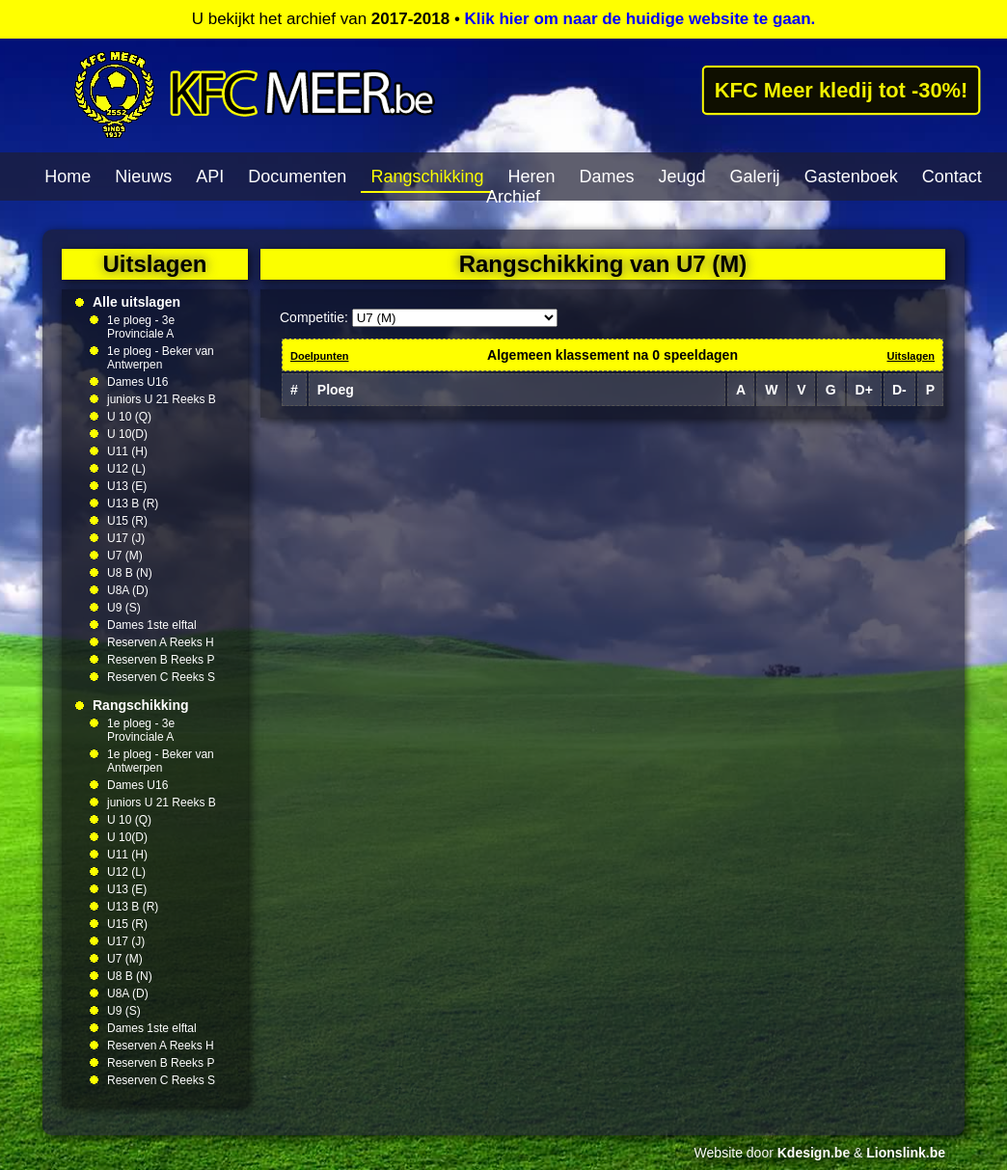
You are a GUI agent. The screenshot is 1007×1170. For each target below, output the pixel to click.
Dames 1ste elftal (152, 625)
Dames (607, 176)
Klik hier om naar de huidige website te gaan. (640, 19)
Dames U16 (137, 382)
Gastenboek (851, 176)
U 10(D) (127, 434)
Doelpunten (319, 356)
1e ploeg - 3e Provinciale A (141, 326)
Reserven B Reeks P (160, 660)
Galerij (755, 176)
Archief (513, 196)
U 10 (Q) (129, 416)
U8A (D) (128, 590)
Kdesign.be (813, 1152)
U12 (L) (126, 469)
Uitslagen (910, 356)
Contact (952, 176)
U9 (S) (124, 607)
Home (67, 176)
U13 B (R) (132, 503)
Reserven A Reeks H (160, 642)
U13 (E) (127, 486)
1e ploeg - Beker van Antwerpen (160, 357)
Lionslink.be (905, 1152)
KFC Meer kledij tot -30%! (841, 89)
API (210, 176)
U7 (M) (125, 555)
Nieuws (143, 176)
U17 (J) (126, 538)
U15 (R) (127, 521)
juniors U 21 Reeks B (161, 399)
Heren (531, 176)
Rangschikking (426, 176)
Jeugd (682, 176)
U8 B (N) (129, 573)
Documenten (297, 176)
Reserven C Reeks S (161, 677)
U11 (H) (127, 451)
